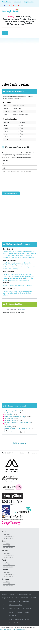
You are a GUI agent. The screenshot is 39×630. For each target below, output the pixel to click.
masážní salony (8, 538)
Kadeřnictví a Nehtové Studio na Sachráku (17, 422)
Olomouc (5, 579)
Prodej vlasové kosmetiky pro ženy (23, 257)
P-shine (12, 274)
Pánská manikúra (23, 280)
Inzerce (25, 24)
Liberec (5, 569)
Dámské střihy (7, 252)
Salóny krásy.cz (19, 443)
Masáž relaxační (26, 263)
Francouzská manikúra (16, 278)
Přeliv (24, 252)
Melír (4, 254)
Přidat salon (6, 2)
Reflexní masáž (8, 267)
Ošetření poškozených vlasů (16, 255)
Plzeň (4, 560)
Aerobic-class (13, 291)
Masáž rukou (13, 280)
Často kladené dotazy (21, 598)
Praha (4, 531)
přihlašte (22, 309)
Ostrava (5, 551)
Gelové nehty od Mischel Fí (12, 411)
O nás (11, 598)
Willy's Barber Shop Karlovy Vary (14, 417)
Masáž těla (6, 263)
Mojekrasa (12, 616)
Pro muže (32, 19)
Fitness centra (9, 288)
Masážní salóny (9, 260)
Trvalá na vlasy (12, 254)
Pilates (21, 293)
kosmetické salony (9, 536)
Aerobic (5, 291)
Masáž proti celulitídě (9, 265)
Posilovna (29, 291)
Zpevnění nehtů (19, 276)
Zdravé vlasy (8, 418)
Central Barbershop (10, 420)
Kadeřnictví (8, 249)
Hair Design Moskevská (11, 413)
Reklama (29, 608)
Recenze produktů (11, 19)
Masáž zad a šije (13, 269)
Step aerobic (22, 291)
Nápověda (33, 598)
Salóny (11, 16)
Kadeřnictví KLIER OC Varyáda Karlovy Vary (17, 428)
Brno (4, 541)
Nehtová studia (9, 271)
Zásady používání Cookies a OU (19, 601)
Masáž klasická (15, 263)
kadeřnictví (6, 534)
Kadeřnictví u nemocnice (12, 432)
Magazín (30, 21)
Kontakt (26, 612)
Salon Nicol (7, 426)
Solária (6, 283)
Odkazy (11, 612)
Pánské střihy (17, 252)
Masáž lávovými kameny (25, 265)
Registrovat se (28, 2)
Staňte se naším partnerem (28, 453)
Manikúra (6, 274)
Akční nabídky (19, 21)
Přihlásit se (17, 2)
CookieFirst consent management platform (13, 629)
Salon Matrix (8, 415)
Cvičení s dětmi (14, 293)
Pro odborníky (13, 594)
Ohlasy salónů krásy (25, 594)
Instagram (19, 612)
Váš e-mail (5, 160)
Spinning (6, 293)
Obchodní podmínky (15, 605)
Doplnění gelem (8, 276)
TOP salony (12, 24)
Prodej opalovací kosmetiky (23, 285)
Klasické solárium (8, 285)
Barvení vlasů (30, 252)
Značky (28, 16)
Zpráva (4, 168)
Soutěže (8, 21)
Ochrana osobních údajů (17, 608)
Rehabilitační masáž (20, 267)
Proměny (23, 19)
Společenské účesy (23, 254)
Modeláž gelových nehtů (23, 274)
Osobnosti (19, 16)
